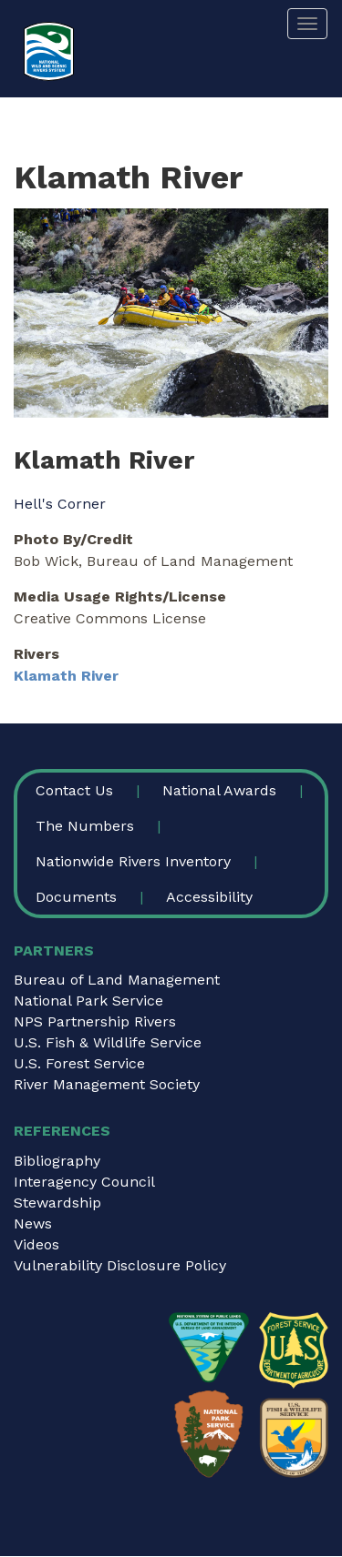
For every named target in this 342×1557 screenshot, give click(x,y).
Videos (36, 1244)
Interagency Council (84, 1181)
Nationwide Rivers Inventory (133, 861)
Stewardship (57, 1202)
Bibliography (57, 1161)
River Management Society (107, 1084)
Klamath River (66, 675)
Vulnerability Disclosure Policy (120, 1265)
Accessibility (209, 896)
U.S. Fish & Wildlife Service (108, 1042)
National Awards (219, 790)
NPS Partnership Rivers (95, 1021)
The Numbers (85, 825)
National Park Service (88, 1000)
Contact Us (74, 790)
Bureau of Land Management (117, 979)
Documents (76, 896)
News (33, 1223)
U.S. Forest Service (79, 1063)
